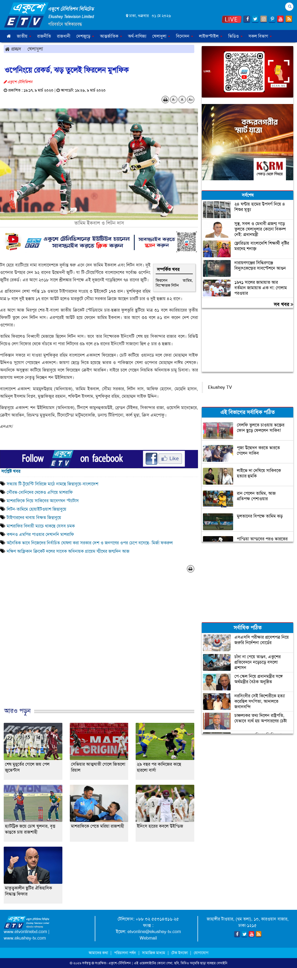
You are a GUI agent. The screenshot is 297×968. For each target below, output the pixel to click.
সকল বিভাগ (260, 36)
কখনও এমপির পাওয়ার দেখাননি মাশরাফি (40, 534)
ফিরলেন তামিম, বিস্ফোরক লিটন (174, 283)
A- (173, 99)
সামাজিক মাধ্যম (153, 952)
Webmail (148, 938)
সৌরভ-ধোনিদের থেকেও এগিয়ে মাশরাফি (40, 492)
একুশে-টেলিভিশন (119, 963)
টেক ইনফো (180, 952)
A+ (191, 99)
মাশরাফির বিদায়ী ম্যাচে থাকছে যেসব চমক (41, 526)
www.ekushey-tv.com (25, 938)
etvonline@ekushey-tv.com (154, 932)
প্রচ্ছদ (13, 49)
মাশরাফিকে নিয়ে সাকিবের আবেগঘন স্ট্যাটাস (43, 501)
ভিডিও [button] (235, 36)
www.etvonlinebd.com (25, 932)
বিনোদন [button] (184, 36)
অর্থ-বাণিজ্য (137, 36)
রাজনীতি (44, 36)
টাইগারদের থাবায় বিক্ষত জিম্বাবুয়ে (34, 518)
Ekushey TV (220, 387)
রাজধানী (63, 36)
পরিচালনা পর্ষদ (125, 952)
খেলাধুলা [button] (161, 36)
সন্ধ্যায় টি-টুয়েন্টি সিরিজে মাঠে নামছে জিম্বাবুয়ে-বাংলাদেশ (52, 484)
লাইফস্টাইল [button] (210, 36)
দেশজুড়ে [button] (85, 36)
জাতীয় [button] (24, 36)
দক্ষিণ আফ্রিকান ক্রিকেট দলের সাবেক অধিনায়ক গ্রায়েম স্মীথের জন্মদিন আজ (68, 551)
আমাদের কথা (99, 952)
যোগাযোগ (201, 952)
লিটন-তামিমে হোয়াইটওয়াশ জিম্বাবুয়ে (36, 509)
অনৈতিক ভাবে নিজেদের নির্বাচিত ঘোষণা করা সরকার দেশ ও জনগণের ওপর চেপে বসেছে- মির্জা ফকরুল (90, 543)
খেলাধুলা (35, 49)
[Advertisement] (99, 645)
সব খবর (283, 304)
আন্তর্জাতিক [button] (111, 36)
